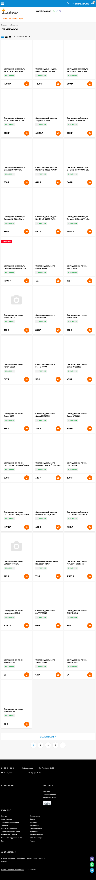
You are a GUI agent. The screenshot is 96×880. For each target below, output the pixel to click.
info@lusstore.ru (26, 768)
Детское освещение (9, 828)
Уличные (4, 825)
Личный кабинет (49, 794)
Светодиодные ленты (9, 835)
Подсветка (34, 825)
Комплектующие (36, 835)
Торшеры (33, 822)
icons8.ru (41, 858)
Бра (2, 841)
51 (55, 745)
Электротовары (36, 838)
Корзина (46, 791)
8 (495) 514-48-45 (43, 11)
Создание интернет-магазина (12, 870)
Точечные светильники (10, 822)
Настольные (35, 816)
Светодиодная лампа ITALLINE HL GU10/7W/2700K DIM (16, 514)
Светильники (6, 819)
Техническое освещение (10, 831)
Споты (32, 819)
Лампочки (34, 831)
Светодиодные (36, 828)
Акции (32, 841)
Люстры (4, 816)
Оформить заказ (49, 797)
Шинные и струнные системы (12, 838)
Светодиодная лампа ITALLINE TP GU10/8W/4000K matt (76, 465)
